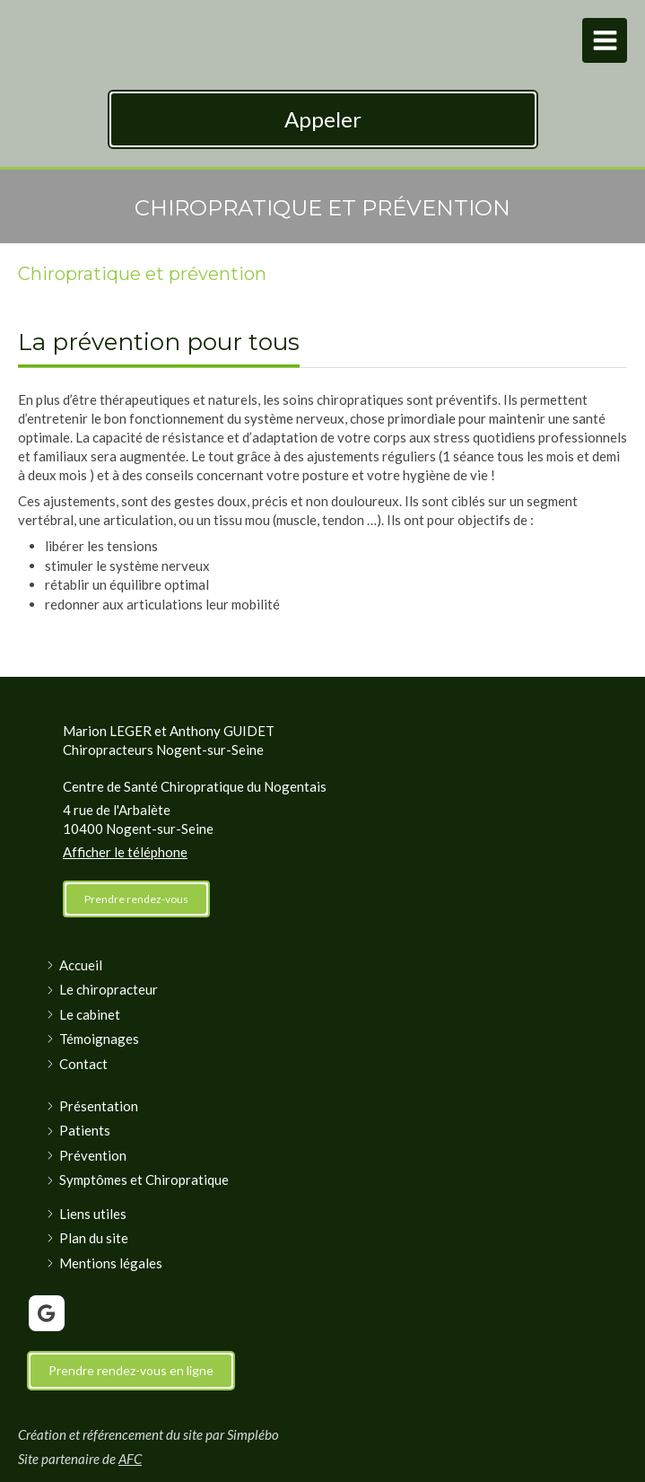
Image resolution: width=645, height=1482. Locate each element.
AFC (130, 1459)
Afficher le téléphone (125, 852)
